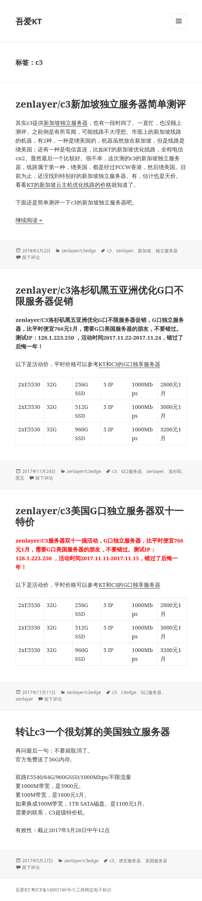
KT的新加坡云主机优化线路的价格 (69, 184)
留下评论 (31, 257)
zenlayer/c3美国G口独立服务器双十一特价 (99, 516)
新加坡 (144, 251)
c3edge (128, 692)
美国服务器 (156, 861)
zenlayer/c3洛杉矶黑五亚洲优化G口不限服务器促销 (99, 295)
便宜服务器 (130, 861)
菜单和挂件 (178, 28)
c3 (109, 251)
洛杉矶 (175, 471)
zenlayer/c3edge (79, 251)
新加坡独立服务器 (65, 122)
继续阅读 (29, 220)
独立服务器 (167, 251)
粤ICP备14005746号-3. (53, 890)
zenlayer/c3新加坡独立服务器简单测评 (100, 104)
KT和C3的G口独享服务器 (129, 364)
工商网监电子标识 (93, 890)
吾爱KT (28, 21)
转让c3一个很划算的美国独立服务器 (92, 731)
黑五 (19, 478)
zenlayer (125, 251)
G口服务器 (131, 471)
